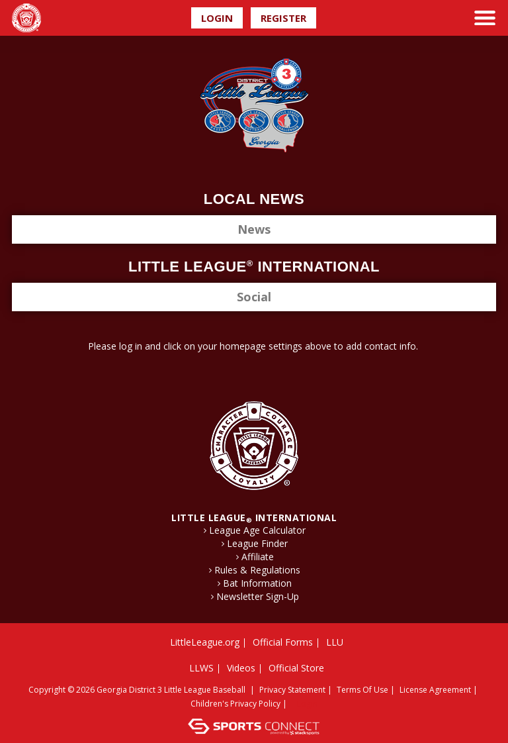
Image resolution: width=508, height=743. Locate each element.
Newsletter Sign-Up (257, 597)
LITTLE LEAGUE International (254, 517)
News (254, 229)
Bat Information (257, 583)
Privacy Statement (292, 689)
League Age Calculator (257, 530)
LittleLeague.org (204, 642)
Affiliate (257, 557)
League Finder (257, 544)
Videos (241, 668)
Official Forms (283, 642)
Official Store (296, 668)
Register (283, 18)
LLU (334, 642)
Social (254, 297)
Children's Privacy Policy (235, 703)
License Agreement (435, 689)
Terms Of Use (362, 689)
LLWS (201, 668)
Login (217, 18)
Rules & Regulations (257, 570)
